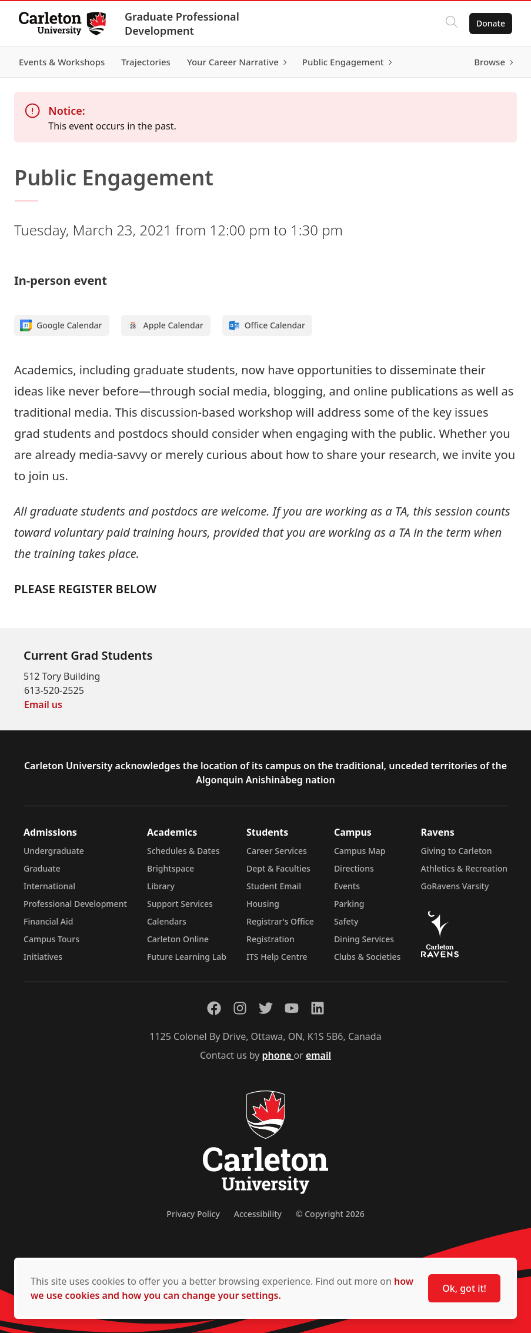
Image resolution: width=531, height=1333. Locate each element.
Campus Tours (51, 939)
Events (347, 886)
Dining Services (364, 939)
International (49, 886)
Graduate (42, 868)
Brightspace (170, 868)
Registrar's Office (280, 921)
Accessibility (258, 1213)
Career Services (276, 850)
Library (161, 886)
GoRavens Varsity (455, 886)
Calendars (166, 921)
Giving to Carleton (456, 850)
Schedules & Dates (183, 850)
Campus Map (360, 850)
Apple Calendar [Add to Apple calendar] (165, 325)
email (318, 1055)
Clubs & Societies (367, 956)
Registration (270, 939)
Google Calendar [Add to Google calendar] (61, 325)
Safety (346, 921)
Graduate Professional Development (182, 23)
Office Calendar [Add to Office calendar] (266, 325)
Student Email (273, 886)
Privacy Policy (192, 1213)
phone (278, 1055)
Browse (489, 62)
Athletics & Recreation (464, 868)
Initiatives (43, 956)
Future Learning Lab (186, 956)
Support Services (180, 903)
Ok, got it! (464, 1288)
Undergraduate (54, 850)
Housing (262, 903)
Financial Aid (48, 921)
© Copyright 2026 (330, 1213)
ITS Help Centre (277, 956)
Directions (354, 868)
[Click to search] (451, 23)
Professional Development (75, 903)
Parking (349, 903)
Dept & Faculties (278, 868)
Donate (490, 23)
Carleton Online (178, 939)
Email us (43, 704)
